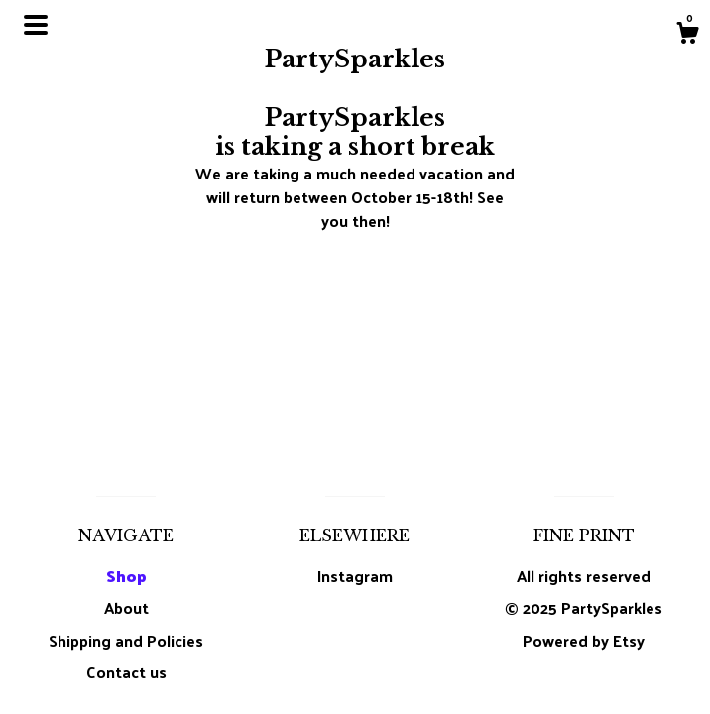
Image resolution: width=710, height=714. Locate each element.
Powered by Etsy (584, 640)
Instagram (355, 575)
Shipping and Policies (126, 640)
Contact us (126, 672)
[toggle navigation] (36, 25)
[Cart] (687, 35)
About (126, 607)
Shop (126, 575)
